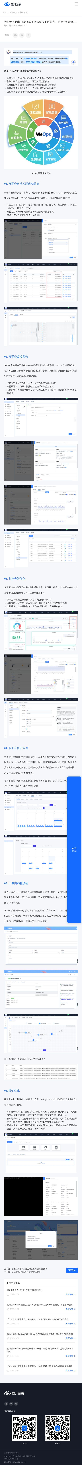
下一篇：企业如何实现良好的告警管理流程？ (23, 1272)
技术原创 (24, 12)
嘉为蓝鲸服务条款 (19, 1462)
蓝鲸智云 (15, 1453)
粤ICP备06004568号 (11, 1459)
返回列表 (72, 1270)
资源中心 (13, 12)
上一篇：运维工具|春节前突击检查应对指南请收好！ (26, 1269)
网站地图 (7, 1462)
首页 (4, 12)
